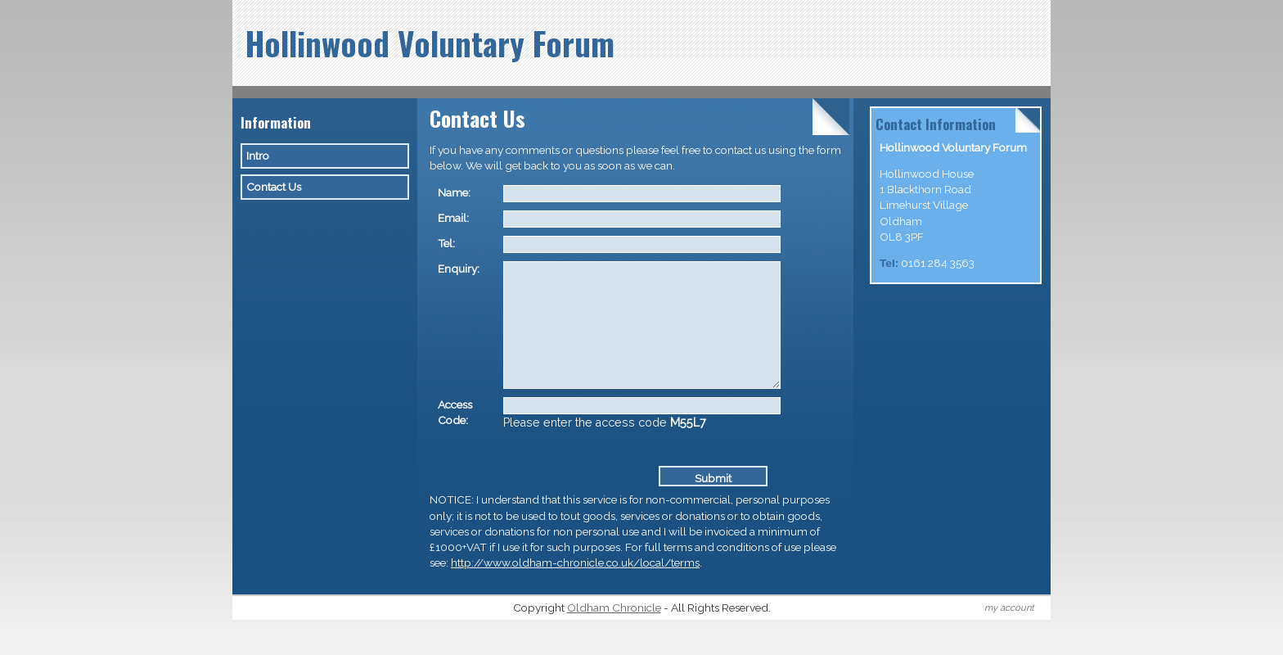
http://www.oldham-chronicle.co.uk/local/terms (575, 587)
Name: (454, 192)
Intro (257, 155)
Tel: (446, 243)
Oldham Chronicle (614, 632)
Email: (453, 217)
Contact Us (273, 186)
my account (1009, 632)
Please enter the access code (604, 447)
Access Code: (455, 436)
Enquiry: (458, 268)
